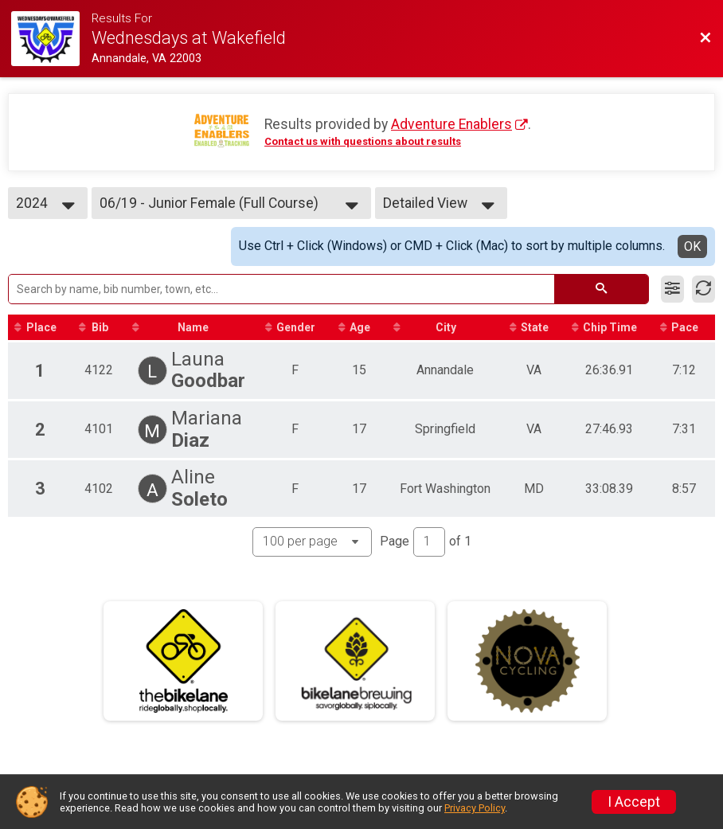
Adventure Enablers (451, 124)
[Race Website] (51, 38)
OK (692, 246)
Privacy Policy (474, 808)
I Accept (634, 802)
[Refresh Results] (703, 289)
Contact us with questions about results (362, 141)
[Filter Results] (672, 289)
